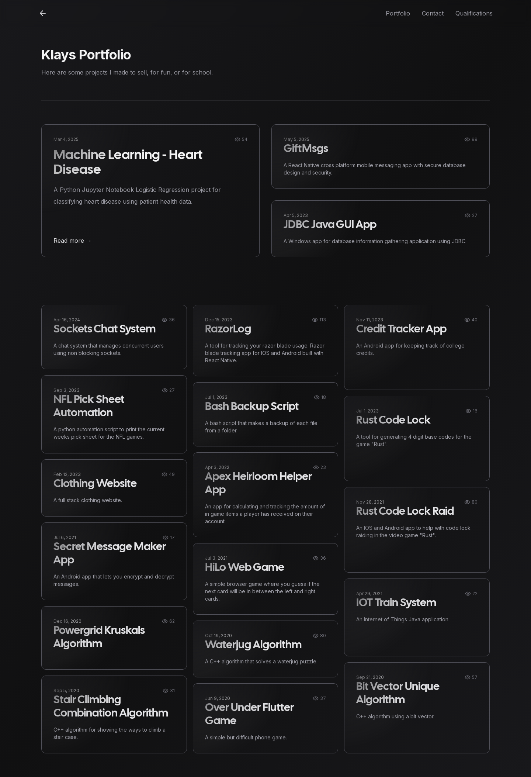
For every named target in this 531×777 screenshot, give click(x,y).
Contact (433, 13)
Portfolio (398, 13)
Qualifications (474, 13)
